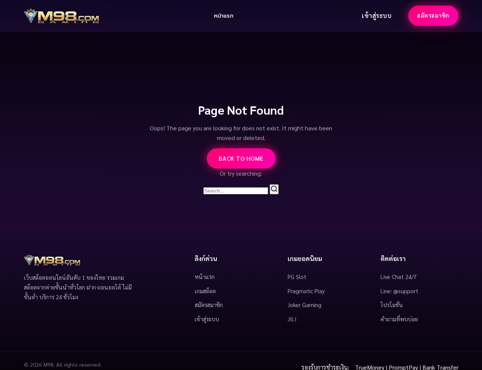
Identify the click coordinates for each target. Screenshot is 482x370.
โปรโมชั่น (392, 305)
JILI (292, 319)
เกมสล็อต (205, 291)
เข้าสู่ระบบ (376, 15)
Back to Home (241, 158)
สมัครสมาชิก (433, 15)
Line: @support (399, 291)
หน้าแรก (223, 15)
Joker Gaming (304, 305)
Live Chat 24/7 (398, 276)
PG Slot (297, 276)
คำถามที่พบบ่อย (399, 319)
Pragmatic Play (306, 291)
